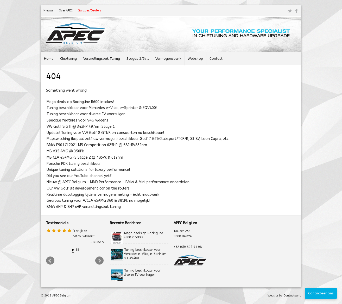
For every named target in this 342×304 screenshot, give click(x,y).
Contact (216, 58)
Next (100, 261)
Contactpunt (292, 295)
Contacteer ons (321, 293)
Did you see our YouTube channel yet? (79, 176)
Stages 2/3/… (137, 58)
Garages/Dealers (89, 10)
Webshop (195, 58)
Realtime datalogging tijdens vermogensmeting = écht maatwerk (103, 194)
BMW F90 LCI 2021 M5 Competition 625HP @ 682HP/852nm (97, 145)
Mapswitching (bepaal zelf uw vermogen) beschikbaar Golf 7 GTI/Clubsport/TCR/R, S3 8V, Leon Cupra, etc (138, 139)
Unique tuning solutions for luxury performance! (88, 169)
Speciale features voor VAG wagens (77, 120)
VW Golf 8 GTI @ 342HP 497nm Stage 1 (81, 126)
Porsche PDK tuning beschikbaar (74, 163)
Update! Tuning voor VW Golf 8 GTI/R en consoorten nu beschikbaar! (105, 133)
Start (73, 250)
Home (49, 58)
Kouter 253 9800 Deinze (183, 233)
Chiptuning (68, 58)
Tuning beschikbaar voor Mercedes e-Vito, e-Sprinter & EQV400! (102, 108)
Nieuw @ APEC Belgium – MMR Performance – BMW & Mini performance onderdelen (118, 182)
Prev (50, 261)
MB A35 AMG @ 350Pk (65, 151)
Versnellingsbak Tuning (101, 58)
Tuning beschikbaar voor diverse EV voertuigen (86, 114)
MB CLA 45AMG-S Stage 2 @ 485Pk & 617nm (85, 157)
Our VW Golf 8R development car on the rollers (88, 188)
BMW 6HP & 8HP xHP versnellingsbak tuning (84, 207)
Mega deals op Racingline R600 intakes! (80, 102)
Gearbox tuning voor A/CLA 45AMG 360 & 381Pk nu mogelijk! (98, 200)
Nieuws (48, 10)
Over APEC (66, 10)
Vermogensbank (168, 58)
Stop (78, 250)
